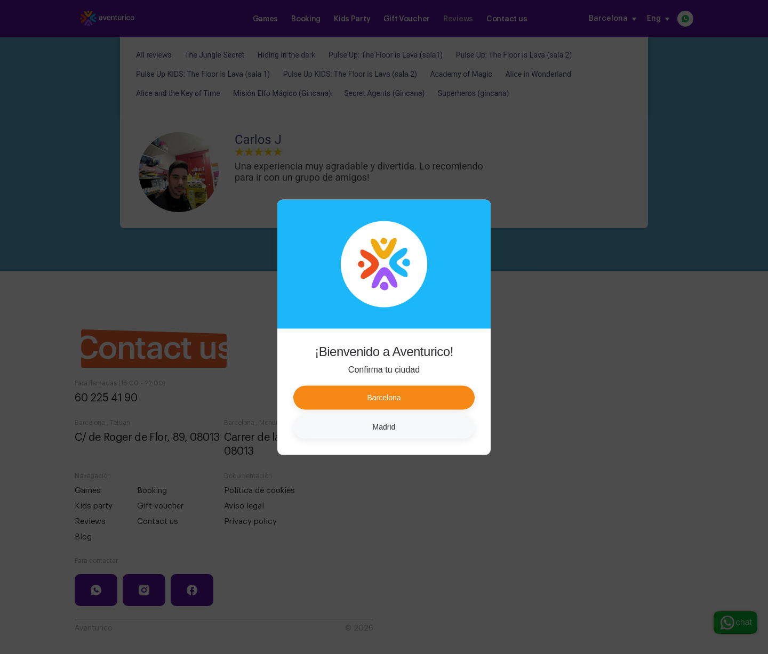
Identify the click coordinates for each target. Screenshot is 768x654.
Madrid (384, 426)
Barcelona (384, 397)
